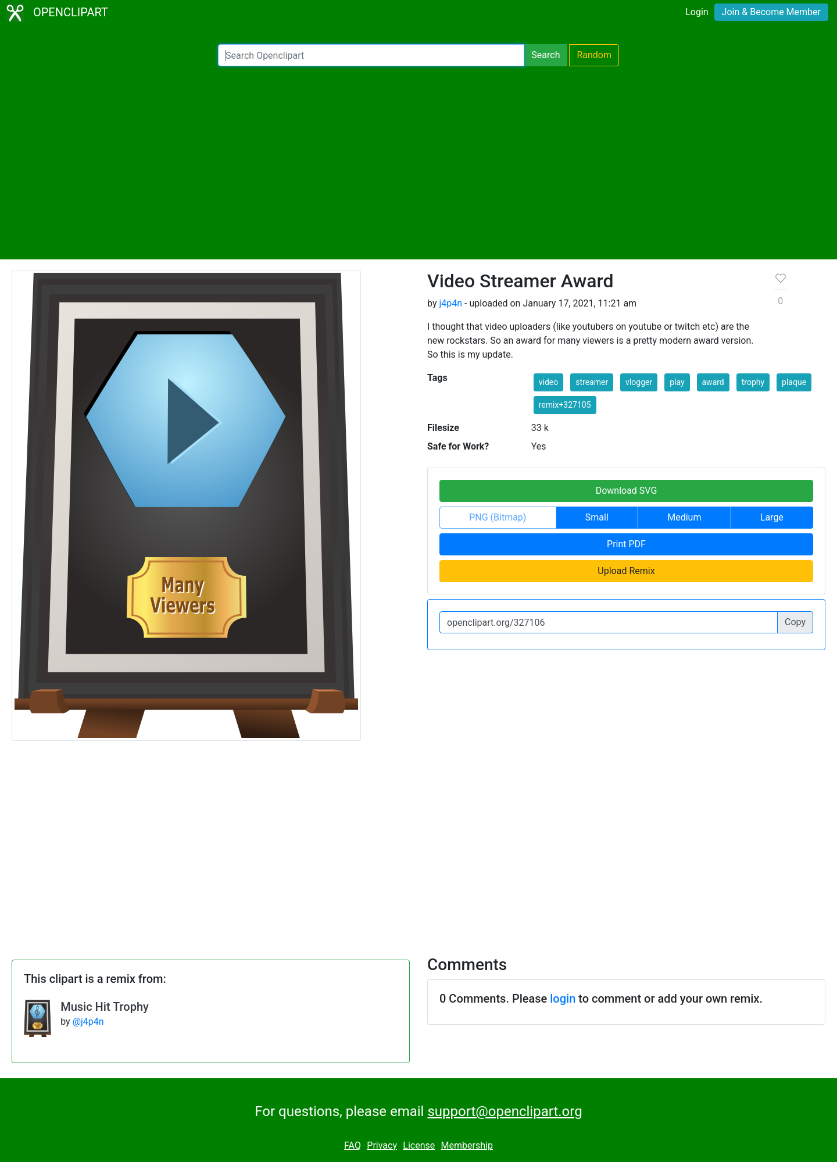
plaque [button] (794, 382)
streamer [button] (591, 382)
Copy (795, 622)
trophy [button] (753, 382)
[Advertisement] (418, 162)
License (419, 1145)
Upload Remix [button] (626, 570)
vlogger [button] (638, 382)
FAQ (352, 1145)
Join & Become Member (771, 11)
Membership (467, 1145)
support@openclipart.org (504, 1111)
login (562, 999)
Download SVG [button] (626, 490)
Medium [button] (684, 517)
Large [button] (772, 517)
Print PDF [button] (626, 544)
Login (696, 11)
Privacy (382, 1145)
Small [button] (597, 517)
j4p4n (450, 303)
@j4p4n (88, 1021)
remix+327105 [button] (565, 404)
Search (545, 54)
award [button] (713, 382)
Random (594, 54)
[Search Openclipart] (371, 55)
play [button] (677, 382)
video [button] (549, 382)
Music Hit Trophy (104, 1007)
